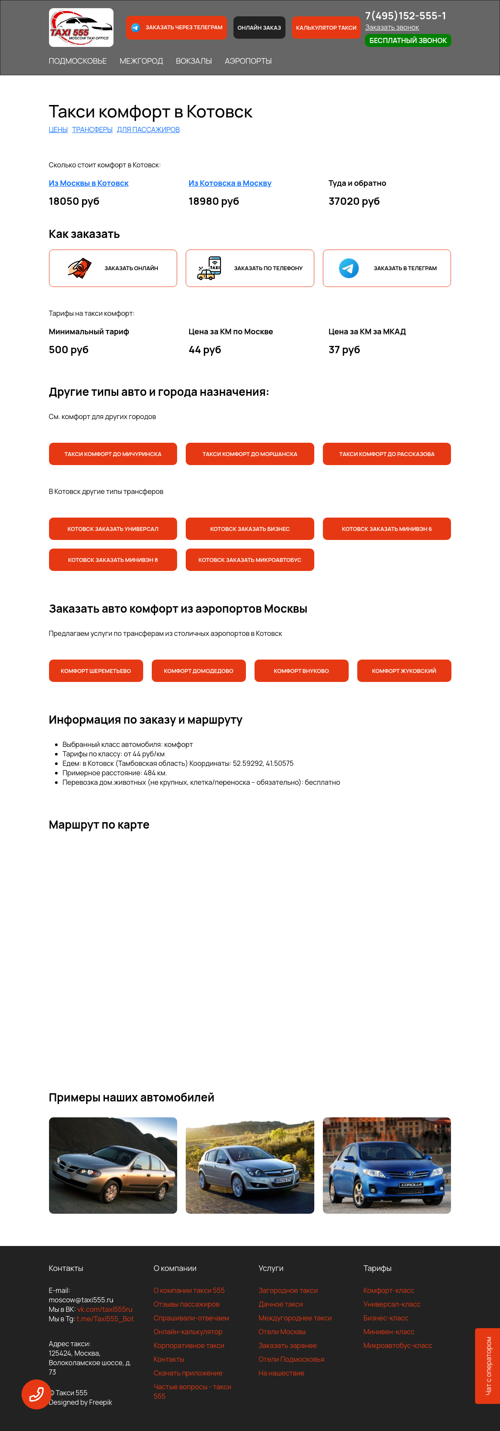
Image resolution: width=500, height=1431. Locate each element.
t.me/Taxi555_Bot (105, 1318)
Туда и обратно (357, 183)
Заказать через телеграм (176, 27)
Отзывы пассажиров (187, 1304)
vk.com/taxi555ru (104, 1309)
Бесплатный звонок (408, 40)
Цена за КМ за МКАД (367, 331)
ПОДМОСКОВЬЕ (78, 61)
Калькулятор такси (326, 27)
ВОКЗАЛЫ (194, 61)
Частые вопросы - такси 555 (192, 1391)
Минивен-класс (389, 1331)
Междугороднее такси (295, 1318)
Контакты (169, 1359)
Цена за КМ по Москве (231, 331)
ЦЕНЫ (58, 129)
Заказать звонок (392, 27)
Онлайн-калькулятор (188, 1331)
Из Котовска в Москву (230, 183)
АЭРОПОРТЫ (248, 61)
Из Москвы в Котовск (89, 183)
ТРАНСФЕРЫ (92, 129)
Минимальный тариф (89, 331)
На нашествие (282, 1373)
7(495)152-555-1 (405, 15)
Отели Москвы (282, 1331)
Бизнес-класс (386, 1318)
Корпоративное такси (189, 1345)
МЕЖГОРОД (141, 61)
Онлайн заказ (259, 27)
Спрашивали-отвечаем (192, 1318)
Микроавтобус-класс (398, 1345)
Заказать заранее (288, 1345)
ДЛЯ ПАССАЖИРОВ (148, 129)
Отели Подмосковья (292, 1359)
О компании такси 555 (189, 1290)
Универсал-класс (392, 1304)
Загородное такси (288, 1290)
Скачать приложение (188, 1373)
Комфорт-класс (389, 1290)
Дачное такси (281, 1304)
